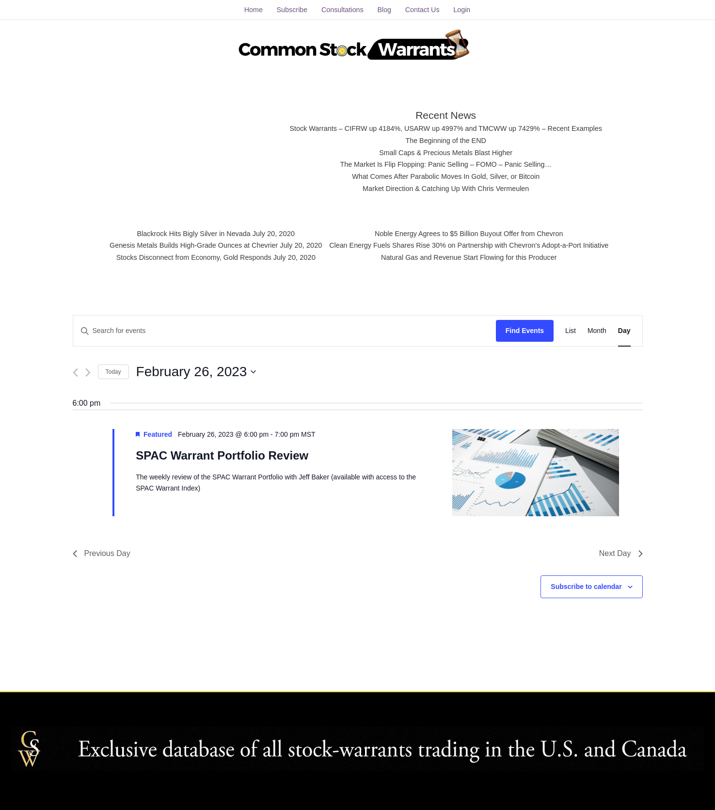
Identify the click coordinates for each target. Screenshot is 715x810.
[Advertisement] (193, 148)
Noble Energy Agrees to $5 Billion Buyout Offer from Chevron (473, 232)
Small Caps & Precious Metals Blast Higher (446, 151)
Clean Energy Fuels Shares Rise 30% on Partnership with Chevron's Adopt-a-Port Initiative (473, 244)
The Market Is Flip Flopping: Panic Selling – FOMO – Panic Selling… (446, 163)
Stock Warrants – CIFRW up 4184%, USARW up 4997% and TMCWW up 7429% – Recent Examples (446, 127)
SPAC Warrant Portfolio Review (222, 453)
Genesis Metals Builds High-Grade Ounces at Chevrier (186, 244)
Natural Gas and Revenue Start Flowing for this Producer (473, 257)
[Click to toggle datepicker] (196, 369)
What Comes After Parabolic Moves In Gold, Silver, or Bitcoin (446, 175)
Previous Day (101, 551)
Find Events (525, 329)
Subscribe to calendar (586, 584)
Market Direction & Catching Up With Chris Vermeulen (446, 187)
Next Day (621, 551)
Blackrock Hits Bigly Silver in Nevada (186, 232)
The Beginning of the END (446, 139)
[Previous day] (75, 370)
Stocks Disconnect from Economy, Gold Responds (187, 257)
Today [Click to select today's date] (113, 369)
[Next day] (88, 370)
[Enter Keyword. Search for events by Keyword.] (284, 329)
